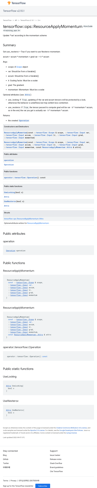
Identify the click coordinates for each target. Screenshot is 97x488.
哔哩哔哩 (6, 467)
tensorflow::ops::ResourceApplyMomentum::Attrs (23, 219)
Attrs (27, 95)
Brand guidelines (56, 467)
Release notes (55, 459)
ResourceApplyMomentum (15, 132)
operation (9, 160)
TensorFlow (7, 20)
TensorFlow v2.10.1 (13, 11)
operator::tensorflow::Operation (20, 177)
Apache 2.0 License (37, 430)
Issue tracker (55, 455)
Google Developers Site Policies (71, 430)
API (16, 20)
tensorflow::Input (76, 132)
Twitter (6, 463)
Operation (24, 120)
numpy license (71, 433)
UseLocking (9, 192)
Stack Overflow (56, 463)
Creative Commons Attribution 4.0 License (71, 428)
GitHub (5, 459)
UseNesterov (10, 201)
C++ (39, 20)
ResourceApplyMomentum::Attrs (57, 147)
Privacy (13, 481)
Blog (5, 455)
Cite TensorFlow (56, 471)
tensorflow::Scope (45, 132)
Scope (19, 67)
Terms (5, 481)
